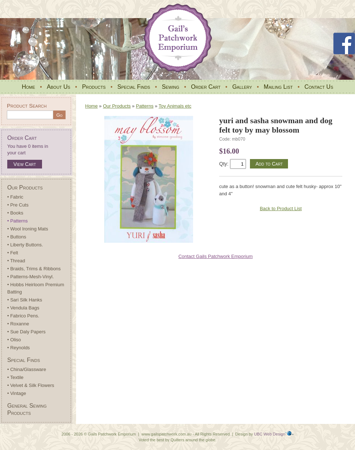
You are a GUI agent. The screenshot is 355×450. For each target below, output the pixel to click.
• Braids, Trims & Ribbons (34, 268)
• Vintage (16, 393)
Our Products (25, 187)
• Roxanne (18, 323)
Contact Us (318, 87)
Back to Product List (281, 208)
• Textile (15, 377)
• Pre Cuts (18, 205)
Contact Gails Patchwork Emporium (215, 256)
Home (28, 87)
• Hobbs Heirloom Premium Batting (35, 288)
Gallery (242, 87)
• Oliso (14, 339)
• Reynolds (18, 347)
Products (93, 87)
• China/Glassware (26, 369)
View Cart (24, 164)
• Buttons (16, 236)
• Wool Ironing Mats (27, 229)
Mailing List (278, 87)
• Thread (16, 260)
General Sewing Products (27, 409)
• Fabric (15, 197)
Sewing (170, 87)
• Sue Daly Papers (26, 331)
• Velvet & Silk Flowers (30, 385)
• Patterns (17, 221)
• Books (15, 213)
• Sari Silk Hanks (24, 300)
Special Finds (133, 87)
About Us (58, 87)
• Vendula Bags (23, 308)
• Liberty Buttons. (25, 244)
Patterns (144, 106)
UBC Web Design (269, 434)
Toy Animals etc (175, 106)
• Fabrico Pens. (23, 315)
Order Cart (205, 87)
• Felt (12, 252)
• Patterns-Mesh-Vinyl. (30, 276)
